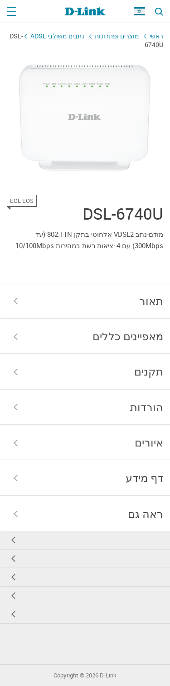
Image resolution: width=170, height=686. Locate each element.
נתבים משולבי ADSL (57, 36)
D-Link (108, 675)
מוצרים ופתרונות (117, 36)
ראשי (156, 36)
